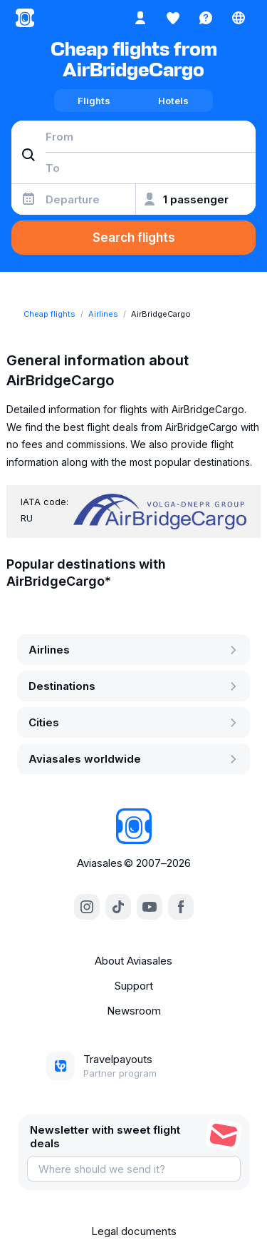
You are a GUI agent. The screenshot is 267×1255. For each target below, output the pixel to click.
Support (134, 985)
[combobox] (133, 136)
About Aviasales (133, 960)
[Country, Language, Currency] (238, 18)
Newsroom (134, 1010)
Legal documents (134, 1231)
